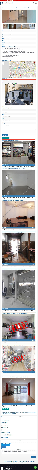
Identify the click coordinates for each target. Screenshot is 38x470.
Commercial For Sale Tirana (12, 461)
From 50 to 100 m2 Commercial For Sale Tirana (26, 461)
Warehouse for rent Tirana (5, 430)
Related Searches (5, 408)
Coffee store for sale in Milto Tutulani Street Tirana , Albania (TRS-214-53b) (14, 232)
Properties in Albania (4, 437)
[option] (6, 26)
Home (5, 461)
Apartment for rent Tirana (5, 419)
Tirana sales (14, 413)
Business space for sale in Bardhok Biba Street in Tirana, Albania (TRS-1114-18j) (15, 168)
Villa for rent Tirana (4, 422)
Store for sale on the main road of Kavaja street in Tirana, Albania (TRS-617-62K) (15, 313)
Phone (3, 114)
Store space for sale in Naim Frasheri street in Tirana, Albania (19, 462)
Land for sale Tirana (4, 425)
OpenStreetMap (30, 77)
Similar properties (5, 137)
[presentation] (10, 132)
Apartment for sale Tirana (5, 420)
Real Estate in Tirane (8, 413)
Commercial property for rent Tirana (6, 434)
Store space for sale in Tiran (6, 410)
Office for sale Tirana (4, 429)
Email (3, 118)
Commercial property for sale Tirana (6, 435)
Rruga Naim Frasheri (12, 46)
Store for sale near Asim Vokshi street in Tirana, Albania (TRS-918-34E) (13, 269)
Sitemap (2, 465)
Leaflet (23, 77)
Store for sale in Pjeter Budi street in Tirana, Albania (10, 140)
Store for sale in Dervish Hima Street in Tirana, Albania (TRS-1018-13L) (13, 200)
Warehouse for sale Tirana (5, 432)
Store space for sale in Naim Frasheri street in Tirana (19, 410)
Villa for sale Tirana (4, 424)
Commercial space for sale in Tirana (16, 412)
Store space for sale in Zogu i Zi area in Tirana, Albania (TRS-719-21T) (13, 345)
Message (3, 123)
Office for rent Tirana (4, 427)
